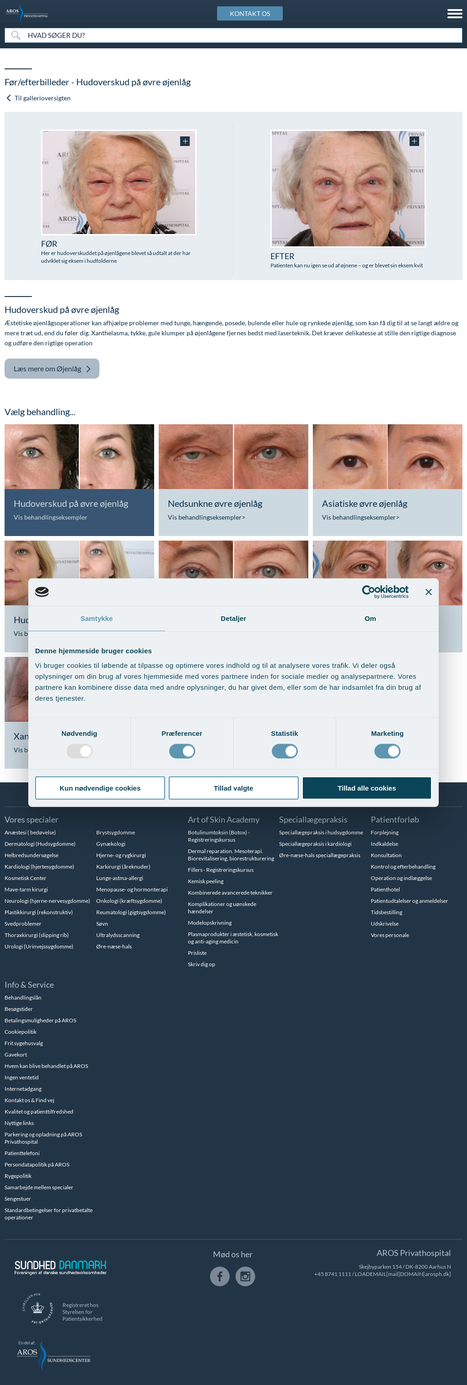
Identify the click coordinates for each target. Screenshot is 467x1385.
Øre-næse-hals (114, 946)
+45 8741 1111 (332, 1273)
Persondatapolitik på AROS (37, 1164)
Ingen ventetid (22, 1077)
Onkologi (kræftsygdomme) (129, 900)
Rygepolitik (18, 1175)
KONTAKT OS (250, 13)
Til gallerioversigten (38, 98)
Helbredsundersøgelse (31, 855)
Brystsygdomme (115, 832)
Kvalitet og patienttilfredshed (39, 1111)
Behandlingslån (23, 997)
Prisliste (197, 952)
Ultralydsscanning (118, 935)
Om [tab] (370, 618)
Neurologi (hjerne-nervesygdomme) (47, 900)
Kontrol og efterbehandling (403, 866)
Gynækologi (110, 843)
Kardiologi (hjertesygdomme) (39, 866)
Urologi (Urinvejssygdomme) (39, 946)
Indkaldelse (384, 843)
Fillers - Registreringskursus (221, 869)
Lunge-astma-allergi (119, 878)
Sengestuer (18, 1198)
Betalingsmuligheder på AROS (40, 1020)
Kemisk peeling (205, 881)
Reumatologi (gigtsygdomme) (131, 912)
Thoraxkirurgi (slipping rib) (37, 935)
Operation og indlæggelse (401, 878)
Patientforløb (395, 819)
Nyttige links (19, 1122)
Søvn (102, 923)
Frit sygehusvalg (24, 1043)
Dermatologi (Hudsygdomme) (40, 843)
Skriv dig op (201, 964)
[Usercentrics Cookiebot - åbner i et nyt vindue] (369, 592)
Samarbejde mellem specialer (39, 1187)
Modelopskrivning (210, 922)
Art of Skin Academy (223, 819)
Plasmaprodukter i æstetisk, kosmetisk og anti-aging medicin (233, 938)
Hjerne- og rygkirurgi (121, 855)
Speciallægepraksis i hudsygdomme (321, 832)
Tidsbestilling (386, 912)
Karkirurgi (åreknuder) (123, 866)
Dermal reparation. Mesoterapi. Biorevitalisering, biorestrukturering (231, 855)
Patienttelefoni (22, 1153)
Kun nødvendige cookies (100, 787)
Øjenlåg (52, 369)
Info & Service (29, 984)
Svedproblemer (23, 923)
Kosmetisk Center (26, 878)
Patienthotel (385, 889)
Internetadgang (23, 1088)
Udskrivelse (385, 923)
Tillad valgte (233, 787)
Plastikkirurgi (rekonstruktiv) (39, 912)
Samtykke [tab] (97, 618)
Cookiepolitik (20, 1031)
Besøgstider (19, 1008)
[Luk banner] (428, 592)
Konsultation (386, 855)
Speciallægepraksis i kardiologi (315, 843)
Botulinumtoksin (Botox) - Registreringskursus (219, 836)
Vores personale (390, 935)
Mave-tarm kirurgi (26, 889)
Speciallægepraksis (313, 819)
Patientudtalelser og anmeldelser (409, 900)
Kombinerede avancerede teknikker (230, 892)
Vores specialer (31, 819)
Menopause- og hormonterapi (132, 889)
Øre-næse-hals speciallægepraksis (319, 855)
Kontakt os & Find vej (29, 1100)
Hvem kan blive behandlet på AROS (46, 1065)
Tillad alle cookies (366, 787)
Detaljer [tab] (233, 618)
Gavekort (16, 1054)
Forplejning (385, 832)
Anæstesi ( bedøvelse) (30, 832)
